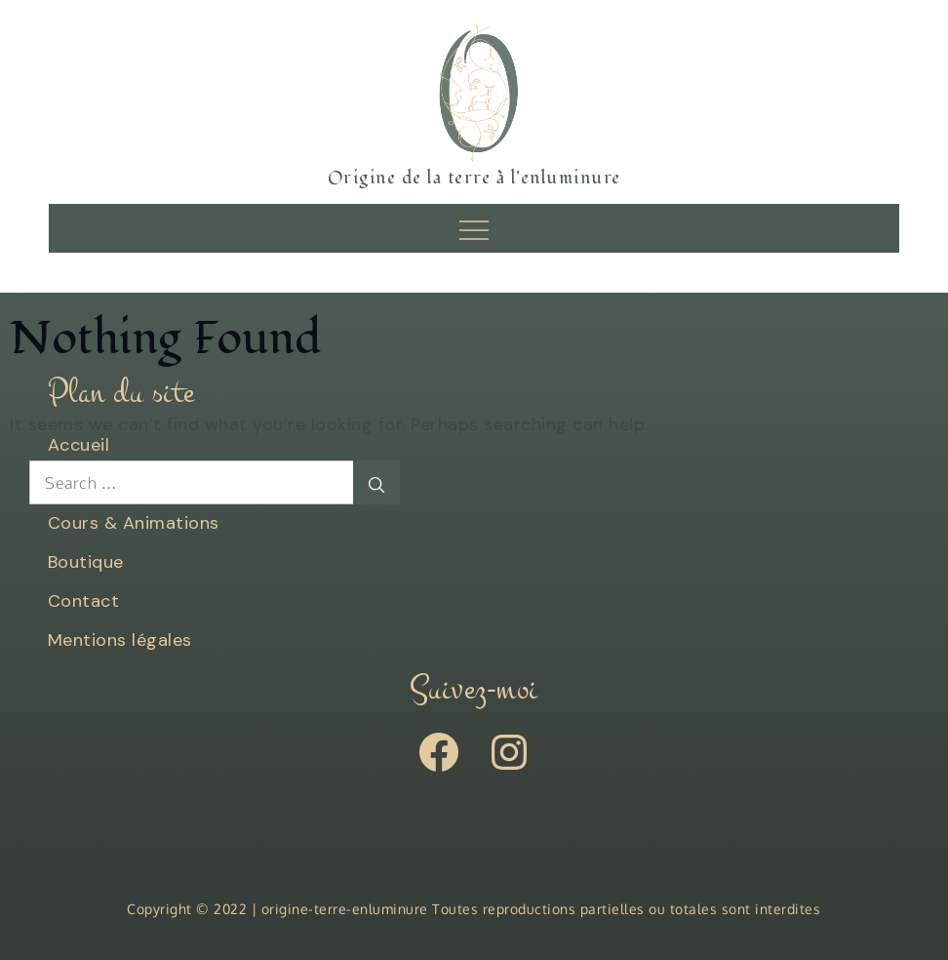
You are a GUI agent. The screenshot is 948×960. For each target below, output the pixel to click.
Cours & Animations (133, 523)
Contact (84, 601)
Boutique (86, 562)
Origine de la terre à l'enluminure (474, 178)
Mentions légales (120, 640)
